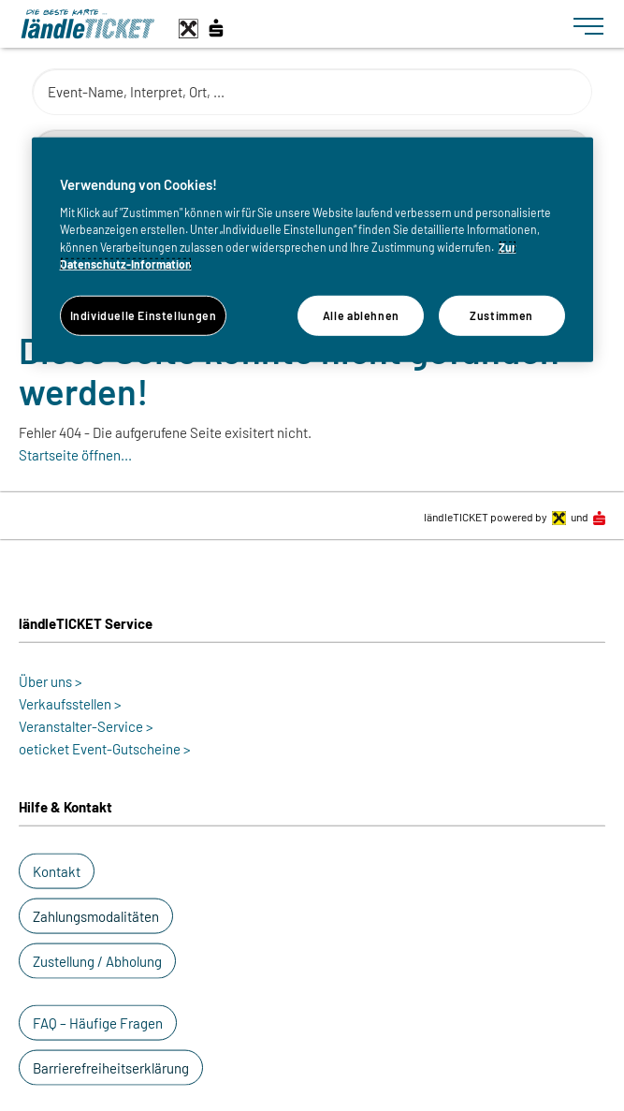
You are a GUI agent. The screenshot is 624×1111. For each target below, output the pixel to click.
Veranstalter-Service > (86, 726)
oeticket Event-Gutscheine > (105, 748)
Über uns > (50, 681)
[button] (56, 871)
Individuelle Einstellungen (143, 315)
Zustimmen (501, 315)
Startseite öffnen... (75, 454)
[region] (312, 250)
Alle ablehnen (361, 315)
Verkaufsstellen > (70, 703)
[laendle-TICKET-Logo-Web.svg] (289, 24)
